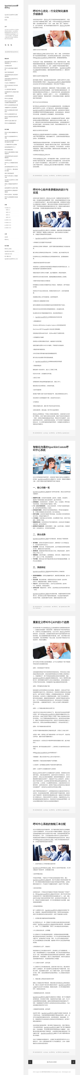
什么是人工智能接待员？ (10, 82)
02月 (7, 214)
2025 (7, 220)
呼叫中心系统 (60, 82)
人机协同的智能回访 (9, 96)
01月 (7, 217)
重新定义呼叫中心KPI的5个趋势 (51, 622)
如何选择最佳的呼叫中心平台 (11, 166)
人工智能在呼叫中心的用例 (11, 144)
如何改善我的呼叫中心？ (10, 147)
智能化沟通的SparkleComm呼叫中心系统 (51, 448)
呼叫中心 (7, 239)
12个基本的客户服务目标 (10, 89)
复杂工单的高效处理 (9, 72)
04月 (7, 209)
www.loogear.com (66, 1072)
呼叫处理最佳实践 (9, 149)
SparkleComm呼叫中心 (11, 6)
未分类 (6, 237)
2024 (7, 222)
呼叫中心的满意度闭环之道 (11, 114)
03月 (7, 212)
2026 (7, 207)
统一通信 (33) (8, 256)
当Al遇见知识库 (8, 65)
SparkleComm (39, 58)
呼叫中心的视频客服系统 (10, 123)
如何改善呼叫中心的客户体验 (11, 188)
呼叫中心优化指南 (9, 98)
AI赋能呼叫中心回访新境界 (11, 107)
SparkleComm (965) (9, 251)
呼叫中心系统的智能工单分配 (49, 824)
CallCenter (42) (8, 253)
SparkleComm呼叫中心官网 (11, 14)
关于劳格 (7, 17)
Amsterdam (48, 606)
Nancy (46, 175)
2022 (7, 227)
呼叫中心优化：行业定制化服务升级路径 (50, 12)
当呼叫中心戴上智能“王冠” (11, 120)
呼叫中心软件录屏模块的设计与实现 (50, 191)
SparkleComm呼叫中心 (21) (11, 259)
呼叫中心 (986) (8, 248)
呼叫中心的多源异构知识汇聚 (11, 105)
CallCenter (38, 608)
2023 (7, 225)
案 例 (6, 19)
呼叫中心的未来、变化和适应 (11, 194)
